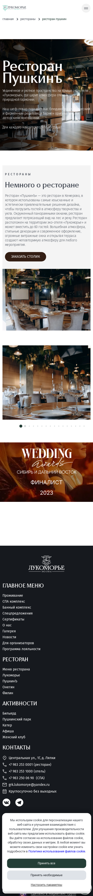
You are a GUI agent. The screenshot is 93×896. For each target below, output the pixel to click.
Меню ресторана (16, 669)
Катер (7, 725)
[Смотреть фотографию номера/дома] (46, 382)
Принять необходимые (46, 875)
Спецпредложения (17, 613)
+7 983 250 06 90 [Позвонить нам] (23, 778)
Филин (7, 693)
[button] (20, 426)
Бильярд (9, 713)
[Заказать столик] (25, 256)
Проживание (12, 595)
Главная (8, 19)
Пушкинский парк (16, 719)
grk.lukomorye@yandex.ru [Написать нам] (26, 785)
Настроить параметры (46, 885)
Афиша (8, 731)
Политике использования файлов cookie (57, 851)
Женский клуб (13, 737)
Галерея (9, 631)
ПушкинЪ (9, 681)
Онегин (8, 687)
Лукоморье (11, 675)
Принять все (46, 863)
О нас (7, 625)
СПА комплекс (13, 601)
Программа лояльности (21, 649)
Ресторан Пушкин (54, 19)
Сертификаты (13, 619)
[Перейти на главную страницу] (14, 8)
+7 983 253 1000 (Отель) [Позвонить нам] (23, 771)
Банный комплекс (16, 607)
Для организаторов (18, 643)
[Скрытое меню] (86, 8)
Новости (9, 637)
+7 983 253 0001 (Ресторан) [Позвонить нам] (26, 765)
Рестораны (27, 19)
